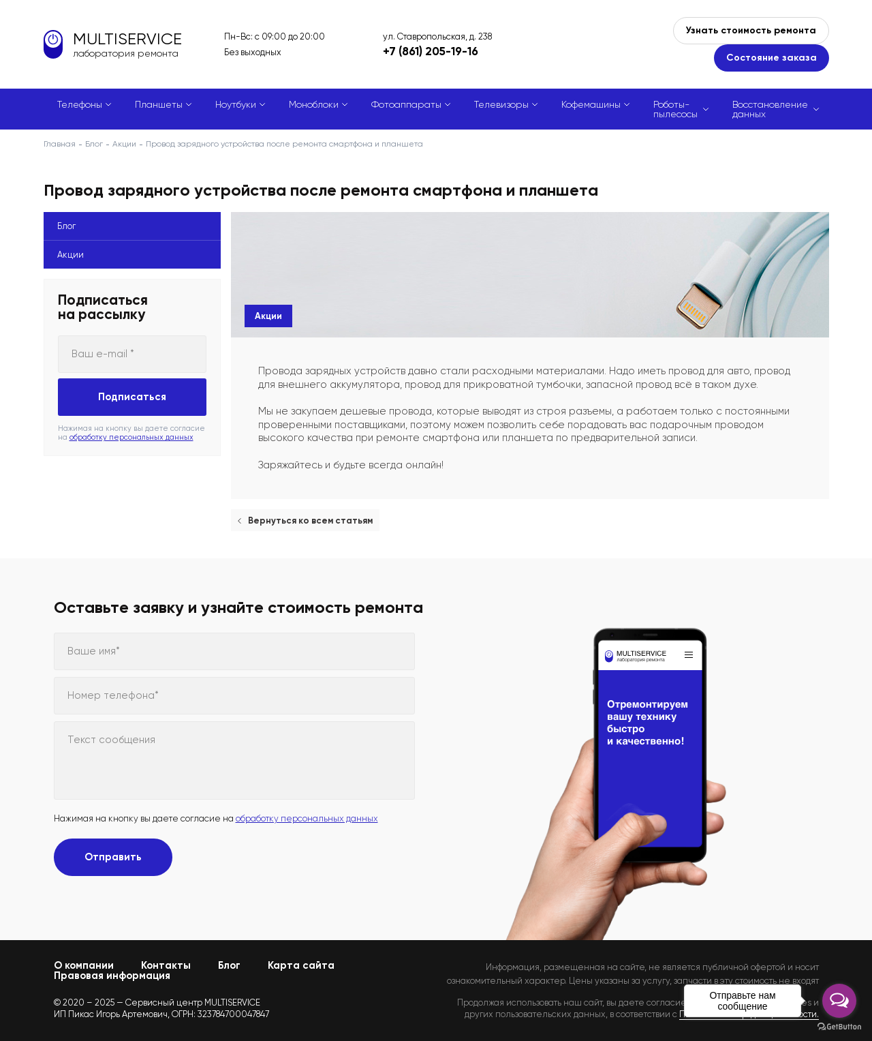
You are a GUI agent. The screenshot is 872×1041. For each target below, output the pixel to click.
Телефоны (79, 104)
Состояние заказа (771, 57)
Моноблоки (314, 104)
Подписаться (132, 397)
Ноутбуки (235, 104)
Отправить (113, 857)
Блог (94, 144)
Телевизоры (501, 104)
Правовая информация (112, 975)
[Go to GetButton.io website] (839, 1027)
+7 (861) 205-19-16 (430, 51)
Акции (124, 144)
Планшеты (159, 104)
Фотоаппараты (406, 104)
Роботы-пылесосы (675, 109)
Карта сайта (301, 965)
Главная (60, 144)
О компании (84, 965)
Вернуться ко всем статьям (310, 520)
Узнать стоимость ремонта (751, 30)
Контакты (166, 965)
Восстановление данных (770, 109)
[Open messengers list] (839, 1001)
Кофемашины (591, 104)
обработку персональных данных (131, 437)
